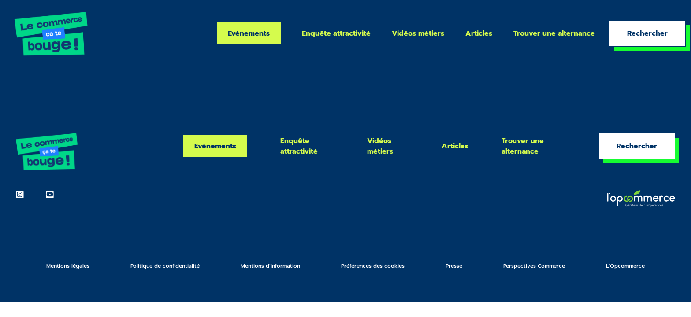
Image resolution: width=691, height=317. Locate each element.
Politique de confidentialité (165, 266)
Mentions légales (67, 266)
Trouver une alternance (554, 33)
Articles (478, 33)
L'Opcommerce (625, 266)
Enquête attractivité (336, 33)
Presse (454, 266)
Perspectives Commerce (534, 266)
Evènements (249, 33)
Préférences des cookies (373, 266)
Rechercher (647, 33)
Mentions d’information (270, 266)
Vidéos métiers (418, 33)
